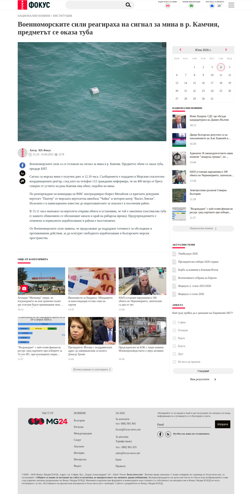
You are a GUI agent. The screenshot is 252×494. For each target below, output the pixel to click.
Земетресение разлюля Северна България (208, 192)
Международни (83, 433)
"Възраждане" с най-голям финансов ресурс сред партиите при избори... (211, 210)
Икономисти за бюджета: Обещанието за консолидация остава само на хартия (90, 301)
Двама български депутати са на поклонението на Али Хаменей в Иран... (209, 136)
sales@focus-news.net (128, 453)
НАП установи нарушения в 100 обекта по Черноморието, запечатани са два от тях (140, 301)
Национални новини (188, 108)
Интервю (79, 452)
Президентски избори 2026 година (198, 261)
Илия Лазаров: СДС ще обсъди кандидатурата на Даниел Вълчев (209, 118)
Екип (118, 459)
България (79, 420)
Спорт (77, 439)
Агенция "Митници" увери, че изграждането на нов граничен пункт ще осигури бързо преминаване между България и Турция (40, 301)
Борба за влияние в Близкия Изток (198, 269)
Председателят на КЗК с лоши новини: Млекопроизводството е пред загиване (141, 349)
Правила (121, 466)
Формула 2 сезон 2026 (191, 294)
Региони (78, 426)
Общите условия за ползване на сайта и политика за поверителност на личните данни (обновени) (91, 477)
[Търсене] (92, 4)
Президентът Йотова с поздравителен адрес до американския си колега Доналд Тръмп (90, 351)
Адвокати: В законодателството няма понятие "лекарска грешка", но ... (211, 155)
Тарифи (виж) (124, 441)
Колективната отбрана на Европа (197, 277)
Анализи (79, 446)
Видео (77, 465)
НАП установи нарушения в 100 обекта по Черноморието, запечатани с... (211, 173)
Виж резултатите (203, 379)
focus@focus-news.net (128, 429)
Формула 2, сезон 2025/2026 (194, 286)
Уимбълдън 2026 (188, 253)
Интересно (80, 459)
